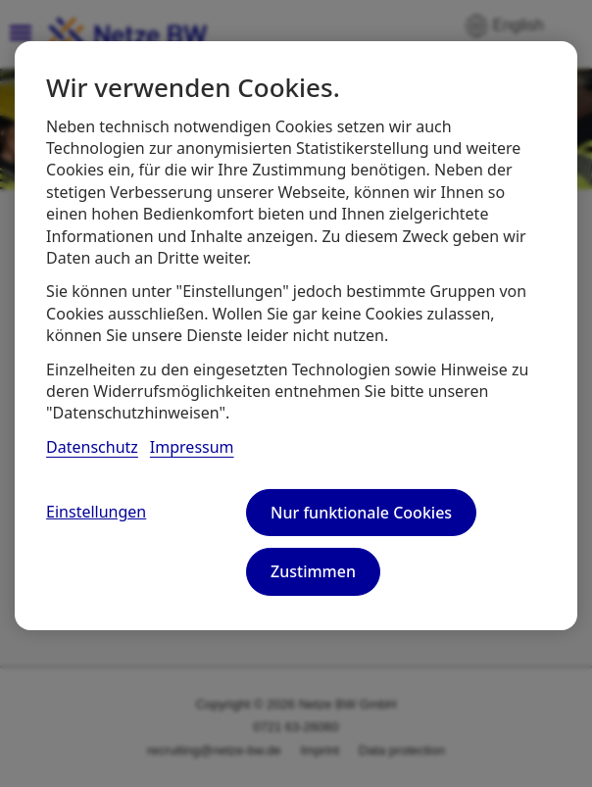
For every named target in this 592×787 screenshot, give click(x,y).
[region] (296, 335)
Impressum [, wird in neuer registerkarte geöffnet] (192, 447)
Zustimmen (313, 571)
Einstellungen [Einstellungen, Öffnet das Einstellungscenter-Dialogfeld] (96, 511)
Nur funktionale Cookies (361, 512)
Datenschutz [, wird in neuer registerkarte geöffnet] (92, 447)
